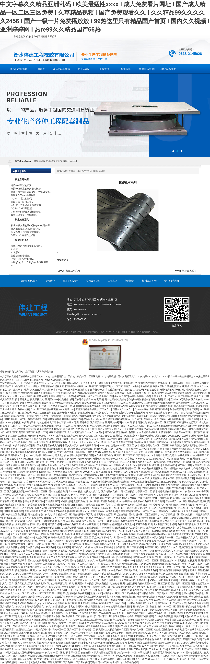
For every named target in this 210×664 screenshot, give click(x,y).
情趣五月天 (175, 481)
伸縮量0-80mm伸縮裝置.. (24, 195)
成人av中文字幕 (183, 646)
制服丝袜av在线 (42, 613)
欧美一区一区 (59, 629)
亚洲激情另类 (52, 501)
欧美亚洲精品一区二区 (128, 468)
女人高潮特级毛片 (149, 623)
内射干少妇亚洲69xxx (61, 573)
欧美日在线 (177, 573)
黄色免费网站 (63, 547)
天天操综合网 (7, 409)
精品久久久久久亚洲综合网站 (45, 646)
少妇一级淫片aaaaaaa (97, 494)
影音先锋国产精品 (190, 412)
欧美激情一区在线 (178, 494)
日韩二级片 (174, 412)
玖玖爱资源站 (13, 465)
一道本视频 (163, 498)
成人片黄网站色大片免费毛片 (171, 475)
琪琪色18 (132, 508)
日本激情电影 (66, 498)
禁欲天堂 (41, 642)
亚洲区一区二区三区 (124, 455)
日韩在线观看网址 (113, 600)
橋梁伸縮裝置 (41, 161)
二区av (204, 458)
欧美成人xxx (107, 563)
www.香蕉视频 (22, 649)
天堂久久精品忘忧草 (191, 439)
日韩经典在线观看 (74, 386)
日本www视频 (75, 491)
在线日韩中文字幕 (176, 567)
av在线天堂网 (81, 596)
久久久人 (73, 442)
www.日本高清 (58, 488)
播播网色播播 (43, 488)
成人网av (195, 508)
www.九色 (104, 445)
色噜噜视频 (133, 619)
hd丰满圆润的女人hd (79, 511)
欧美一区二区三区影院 (132, 425)
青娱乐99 (88, 567)
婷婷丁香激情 (186, 547)
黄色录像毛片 (22, 570)
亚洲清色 (128, 600)
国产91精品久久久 (20, 646)
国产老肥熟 (110, 399)
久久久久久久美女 (94, 432)
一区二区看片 (26, 383)
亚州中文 (17, 406)
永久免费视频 (18, 531)
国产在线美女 (75, 475)
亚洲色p (19, 501)
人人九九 (47, 567)
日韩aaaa (115, 554)
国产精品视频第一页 (69, 586)
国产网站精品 (190, 416)
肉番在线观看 (82, 593)
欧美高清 (18, 511)
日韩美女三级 (131, 570)
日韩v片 (108, 547)
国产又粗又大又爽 (107, 429)
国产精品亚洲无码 (166, 442)
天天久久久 (105, 409)
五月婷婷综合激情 (82, 573)
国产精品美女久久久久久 (12, 606)
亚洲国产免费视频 (144, 616)
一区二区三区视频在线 (44, 412)
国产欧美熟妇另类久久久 (190, 396)
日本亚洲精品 (128, 491)
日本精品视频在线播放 (164, 491)
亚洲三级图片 (45, 632)
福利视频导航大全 (30, 465)
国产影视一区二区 (138, 514)
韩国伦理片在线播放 (123, 616)
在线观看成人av (142, 655)
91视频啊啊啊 (124, 557)
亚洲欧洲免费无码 (146, 475)
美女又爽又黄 (57, 462)
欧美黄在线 (184, 468)
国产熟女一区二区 (113, 386)
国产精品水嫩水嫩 (142, 557)
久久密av (28, 586)
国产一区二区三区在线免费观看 (133, 537)
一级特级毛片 (40, 586)
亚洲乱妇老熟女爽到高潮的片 (56, 531)
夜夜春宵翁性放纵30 (41, 649)
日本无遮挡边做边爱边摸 (90, 600)
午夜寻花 (98, 399)
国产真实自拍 (152, 521)
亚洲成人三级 (189, 386)
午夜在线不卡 (57, 534)
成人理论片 (187, 389)
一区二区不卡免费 (86, 485)
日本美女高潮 (199, 393)
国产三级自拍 (97, 422)
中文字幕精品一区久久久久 (124, 494)
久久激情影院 (199, 632)
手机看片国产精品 (114, 389)
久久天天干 (70, 458)
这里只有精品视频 (102, 573)
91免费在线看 (22, 409)
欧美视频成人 (137, 590)
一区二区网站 (169, 659)
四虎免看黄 (48, 563)
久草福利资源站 (173, 386)
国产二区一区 (7, 462)
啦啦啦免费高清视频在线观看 (19, 416)
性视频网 (192, 560)
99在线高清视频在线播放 (118, 606)
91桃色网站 (72, 577)
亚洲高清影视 (130, 383)
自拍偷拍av (87, 652)
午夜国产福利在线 (159, 409)
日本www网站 (141, 409)
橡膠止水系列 (70, 161)
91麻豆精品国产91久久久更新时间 (66, 432)
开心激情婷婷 (121, 514)
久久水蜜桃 (132, 544)
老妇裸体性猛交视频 (113, 642)
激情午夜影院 (176, 409)
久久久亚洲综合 (38, 623)
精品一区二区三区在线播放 (139, 419)
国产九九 (24, 623)
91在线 (16, 626)
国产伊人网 (144, 563)
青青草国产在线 (124, 442)
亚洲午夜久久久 (16, 455)
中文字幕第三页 (45, 659)
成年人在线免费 (147, 544)
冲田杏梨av (121, 475)
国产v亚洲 (175, 593)
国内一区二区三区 (180, 508)
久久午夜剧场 (110, 412)
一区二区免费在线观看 (15, 560)
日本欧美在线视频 (163, 616)
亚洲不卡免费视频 (112, 478)
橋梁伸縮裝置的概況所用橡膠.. (26, 188)
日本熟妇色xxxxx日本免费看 (180, 504)
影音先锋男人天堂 (185, 478)
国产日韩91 (183, 636)
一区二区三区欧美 (34, 544)
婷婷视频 (77, 514)
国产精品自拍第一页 (86, 616)
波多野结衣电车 (21, 389)
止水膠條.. (16, 252)
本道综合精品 (105, 435)
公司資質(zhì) (93, 280)
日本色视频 (83, 488)
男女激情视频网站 (20, 609)
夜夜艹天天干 (50, 550)
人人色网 (52, 554)
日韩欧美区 (176, 416)
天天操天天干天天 (191, 626)
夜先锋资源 (145, 465)
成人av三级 (143, 478)
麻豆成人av (64, 521)
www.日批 (156, 659)
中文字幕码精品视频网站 (12, 557)
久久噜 (48, 652)
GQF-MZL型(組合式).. (22, 198)
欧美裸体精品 (66, 399)
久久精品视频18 (71, 508)
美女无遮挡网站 (92, 623)
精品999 (161, 540)
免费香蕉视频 (184, 393)
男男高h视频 (53, 642)
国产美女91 (163, 593)
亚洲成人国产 (96, 596)
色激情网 (174, 485)
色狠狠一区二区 (61, 567)
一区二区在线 (75, 636)
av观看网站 (88, 393)
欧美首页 (203, 659)
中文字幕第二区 (201, 455)
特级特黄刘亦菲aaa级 (195, 573)
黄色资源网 (41, 537)
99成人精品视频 (184, 442)
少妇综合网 (197, 468)
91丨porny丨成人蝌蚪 (45, 590)
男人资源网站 (170, 596)
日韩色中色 (51, 580)
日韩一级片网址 (38, 524)
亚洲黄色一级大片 (143, 452)
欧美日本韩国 (127, 659)
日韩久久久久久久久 (123, 409)
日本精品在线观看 (160, 471)
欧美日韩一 (127, 554)
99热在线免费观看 (193, 613)
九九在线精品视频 (129, 662)
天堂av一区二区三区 (179, 577)
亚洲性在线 (51, 544)
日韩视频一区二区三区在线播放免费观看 (46, 636)
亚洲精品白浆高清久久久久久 (141, 603)
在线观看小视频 (102, 632)
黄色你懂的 (68, 429)
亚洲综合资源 (139, 609)
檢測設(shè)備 (149, 280)
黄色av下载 (169, 478)
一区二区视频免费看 (125, 534)
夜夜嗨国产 (130, 632)
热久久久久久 (15, 590)
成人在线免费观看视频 (55, 511)
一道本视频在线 (173, 619)
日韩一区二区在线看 (14, 429)
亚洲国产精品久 (196, 521)
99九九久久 (199, 646)
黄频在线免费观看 (37, 419)
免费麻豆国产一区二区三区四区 (154, 583)
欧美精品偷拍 (23, 619)
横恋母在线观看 (166, 642)
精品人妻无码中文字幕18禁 (110, 419)
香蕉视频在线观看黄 (31, 567)
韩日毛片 (159, 501)
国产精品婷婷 (171, 468)
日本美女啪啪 (32, 547)
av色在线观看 (151, 389)
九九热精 (114, 583)
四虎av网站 (64, 494)
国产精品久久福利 (110, 491)
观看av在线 (58, 458)
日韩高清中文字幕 (110, 504)
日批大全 (201, 606)
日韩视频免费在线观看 (122, 639)
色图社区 (115, 577)
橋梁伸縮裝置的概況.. (22, 185)
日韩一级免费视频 (79, 389)
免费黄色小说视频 (29, 402)
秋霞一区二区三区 (80, 563)
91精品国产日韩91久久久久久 (82, 383)
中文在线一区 (51, 439)
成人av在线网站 (124, 501)
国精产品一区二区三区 (63, 425)
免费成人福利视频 (187, 425)
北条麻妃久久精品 (160, 655)
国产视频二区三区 (180, 583)
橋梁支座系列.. (22, 219)
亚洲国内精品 (107, 501)
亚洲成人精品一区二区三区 (77, 537)
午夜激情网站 (97, 498)
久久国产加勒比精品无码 (73, 527)
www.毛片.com (66, 409)
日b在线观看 (21, 439)
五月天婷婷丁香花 (67, 570)
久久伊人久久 (193, 537)
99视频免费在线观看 (68, 550)
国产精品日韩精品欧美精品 (172, 570)
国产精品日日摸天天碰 (11, 494)
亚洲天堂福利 (146, 494)
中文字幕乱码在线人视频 (68, 393)
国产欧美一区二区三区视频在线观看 (94, 396)
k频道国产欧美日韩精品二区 (20, 432)
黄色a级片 (21, 504)
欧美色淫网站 (191, 409)
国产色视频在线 (15, 491)
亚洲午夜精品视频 (58, 442)
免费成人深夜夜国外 (86, 429)
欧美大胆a (30, 429)
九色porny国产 (81, 498)
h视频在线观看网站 (20, 471)
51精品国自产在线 (88, 613)
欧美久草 (8, 613)
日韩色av (97, 458)
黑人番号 (195, 577)
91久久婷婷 (162, 517)
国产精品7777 (169, 636)
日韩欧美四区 (129, 596)
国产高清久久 (143, 455)
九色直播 (53, 626)
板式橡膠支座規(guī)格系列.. (25, 228)
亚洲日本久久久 (80, 531)
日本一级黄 (149, 573)
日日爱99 (32, 435)
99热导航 (52, 521)
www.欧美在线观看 (37, 655)
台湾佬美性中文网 (36, 557)
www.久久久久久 (44, 596)
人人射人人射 (103, 577)
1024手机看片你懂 (51, 616)
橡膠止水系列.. (22, 240)
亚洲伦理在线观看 (90, 586)
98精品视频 (71, 609)
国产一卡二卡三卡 (73, 632)
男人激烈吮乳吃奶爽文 (179, 534)
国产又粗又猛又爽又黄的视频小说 (32, 583)
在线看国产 (132, 517)
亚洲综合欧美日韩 (83, 399)
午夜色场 (61, 590)
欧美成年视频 (13, 567)
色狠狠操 (71, 600)
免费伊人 (156, 465)
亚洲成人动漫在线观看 (84, 534)
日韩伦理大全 (67, 504)
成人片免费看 (10, 632)
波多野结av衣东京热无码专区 (131, 586)
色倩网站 (133, 432)
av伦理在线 (87, 448)
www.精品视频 (13, 422)
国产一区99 (16, 488)
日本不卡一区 (105, 616)
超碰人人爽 (40, 508)
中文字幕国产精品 (94, 386)
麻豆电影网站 (99, 646)
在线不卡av (97, 547)
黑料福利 (81, 452)
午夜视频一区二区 (68, 439)
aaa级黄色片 (156, 537)
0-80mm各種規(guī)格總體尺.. (26, 211)
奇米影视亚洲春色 (93, 462)
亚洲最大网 (45, 402)
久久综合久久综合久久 (89, 570)
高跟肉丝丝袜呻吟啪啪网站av (152, 534)
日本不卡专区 (59, 517)
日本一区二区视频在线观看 (44, 409)
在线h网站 (42, 396)
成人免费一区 (189, 619)
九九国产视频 (114, 646)
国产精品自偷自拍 (32, 550)
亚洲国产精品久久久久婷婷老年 (48, 540)
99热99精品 (140, 636)
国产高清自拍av (119, 471)
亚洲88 (194, 636)
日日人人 (17, 642)
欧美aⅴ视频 (187, 593)
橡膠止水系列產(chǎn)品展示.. (26, 246)
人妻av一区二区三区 (40, 593)
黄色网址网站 (15, 659)
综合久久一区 (166, 435)
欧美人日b (158, 386)
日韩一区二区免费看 (174, 537)
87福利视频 (181, 560)
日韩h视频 (165, 389)
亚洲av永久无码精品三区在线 (162, 609)
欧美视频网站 (33, 531)
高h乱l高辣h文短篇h (56, 619)
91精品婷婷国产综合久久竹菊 (49, 577)
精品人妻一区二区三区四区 (162, 422)
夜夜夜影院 (23, 580)
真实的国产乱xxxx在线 (126, 563)
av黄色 (11, 475)
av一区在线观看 (138, 481)
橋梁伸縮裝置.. (22, 179)
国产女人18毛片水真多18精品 (21, 452)
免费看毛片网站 (161, 652)
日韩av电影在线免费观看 (144, 402)
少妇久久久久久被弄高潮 (187, 642)
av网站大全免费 (137, 406)
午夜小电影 (104, 613)
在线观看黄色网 (154, 406)
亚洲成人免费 (54, 445)
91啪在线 (82, 609)
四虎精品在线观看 (103, 652)
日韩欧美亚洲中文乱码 (188, 600)
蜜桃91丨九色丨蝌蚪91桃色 (75, 606)
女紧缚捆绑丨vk (144, 504)
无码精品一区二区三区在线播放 (154, 508)
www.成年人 (29, 642)
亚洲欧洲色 (181, 521)
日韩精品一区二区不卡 (64, 639)
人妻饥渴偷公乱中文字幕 (86, 501)
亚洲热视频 (191, 527)
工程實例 (112, 280)
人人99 (142, 448)
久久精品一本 (62, 563)
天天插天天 (203, 524)
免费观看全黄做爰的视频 (66, 649)
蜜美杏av (38, 383)
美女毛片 (47, 639)
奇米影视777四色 (33, 494)
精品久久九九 (45, 514)
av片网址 (39, 600)
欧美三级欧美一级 (23, 613)
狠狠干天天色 (75, 471)
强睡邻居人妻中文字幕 (172, 527)
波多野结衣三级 (182, 432)
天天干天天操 (124, 429)
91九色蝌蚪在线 (126, 439)
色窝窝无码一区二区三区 (181, 649)
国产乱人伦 (76, 567)
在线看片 (75, 655)
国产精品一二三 (140, 606)
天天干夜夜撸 (98, 439)
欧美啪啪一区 (110, 458)
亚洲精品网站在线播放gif (126, 435)
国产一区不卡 (74, 629)
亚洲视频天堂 (13, 596)
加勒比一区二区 (144, 491)
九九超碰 (41, 422)
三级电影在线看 (75, 623)
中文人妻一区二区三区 (79, 619)
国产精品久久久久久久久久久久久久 (136, 567)
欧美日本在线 (101, 402)
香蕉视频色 (111, 511)
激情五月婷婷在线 (54, 609)
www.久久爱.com (186, 491)
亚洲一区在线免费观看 (105, 567)
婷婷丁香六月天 (91, 659)
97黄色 (196, 623)
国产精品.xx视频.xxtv (23, 537)
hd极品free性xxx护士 (59, 655)
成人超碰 (171, 458)
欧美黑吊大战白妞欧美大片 (151, 458)
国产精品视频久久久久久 (82, 560)
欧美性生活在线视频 (16, 514)
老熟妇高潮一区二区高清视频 (128, 547)
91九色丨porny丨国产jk (50, 435)
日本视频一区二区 (62, 514)
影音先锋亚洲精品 (144, 639)
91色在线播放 (173, 626)
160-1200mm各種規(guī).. (24, 215)
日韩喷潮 (8, 511)
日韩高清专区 (163, 544)
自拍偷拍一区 (41, 462)
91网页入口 (89, 514)
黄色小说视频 (37, 527)
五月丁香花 (141, 524)
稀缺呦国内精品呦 (93, 475)
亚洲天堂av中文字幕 (115, 649)
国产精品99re (153, 527)
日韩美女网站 (54, 508)
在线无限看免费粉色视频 (72, 626)
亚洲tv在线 (48, 455)
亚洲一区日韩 (129, 646)
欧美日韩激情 (103, 471)
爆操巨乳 (160, 567)
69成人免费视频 (124, 655)
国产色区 (183, 596)
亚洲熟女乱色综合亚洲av (80, 517)
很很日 (68, 534)
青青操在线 (61, 471)
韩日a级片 (44, 485)
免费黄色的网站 (50, 498)
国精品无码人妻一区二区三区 (55, 465)
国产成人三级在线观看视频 (127, 540)
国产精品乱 (174, 439)
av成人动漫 (27, 577)
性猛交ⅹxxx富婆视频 (129, 488)
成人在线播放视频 (65, 481)
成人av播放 (96, 412)
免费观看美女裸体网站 (83, 465)
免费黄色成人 (15, 550)
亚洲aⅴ (131, 475)
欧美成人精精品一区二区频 (68, 659)
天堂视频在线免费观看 (48, 448)
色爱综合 (192, 570)
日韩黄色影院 (157, 646)
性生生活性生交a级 (164, 629)
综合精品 (138, 442)
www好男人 (89, 471)
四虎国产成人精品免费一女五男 (112, 629)
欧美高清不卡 (29, 422)
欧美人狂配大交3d (196, 448)
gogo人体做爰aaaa (46, 603)
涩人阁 (165, 416)
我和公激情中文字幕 (30, 498)
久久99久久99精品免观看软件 (61, 557)
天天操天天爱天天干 (141, 531)
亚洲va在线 (86, 540)
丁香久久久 (27, 626)
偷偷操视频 (146, 386)
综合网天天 (89, 419)
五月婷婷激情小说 (111, 416)
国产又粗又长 (39, 445)
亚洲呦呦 (61, 412)
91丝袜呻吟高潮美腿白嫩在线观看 (64, 419)
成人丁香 (94, 563)
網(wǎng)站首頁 (18, 69)
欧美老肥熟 (124, 511)
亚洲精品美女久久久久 (166, 547)
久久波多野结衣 (189, 511)
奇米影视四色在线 (26, 603)
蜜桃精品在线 (93, 504)
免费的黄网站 (22, 524)
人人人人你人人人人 (89, 442)
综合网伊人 (158, 504)
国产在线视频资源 (58, 491)
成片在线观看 (89, 524)
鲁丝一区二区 (108, 442)
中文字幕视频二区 (170, 514)
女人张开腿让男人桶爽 (62, 583)
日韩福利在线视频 (28, 632)
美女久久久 (32, 485)
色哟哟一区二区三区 (35, 521)
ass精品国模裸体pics (164, 531)
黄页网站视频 (29, 517)
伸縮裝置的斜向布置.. (22, 201)
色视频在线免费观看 (143, 501)
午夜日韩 (174, 445)
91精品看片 (9, 540)
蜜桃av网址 (179, 383)
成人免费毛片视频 (102, 540)
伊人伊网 (169, 646)
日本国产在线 (154, 586)
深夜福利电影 (148, 488)
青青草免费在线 (43, 458)
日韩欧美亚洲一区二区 (15, 419)
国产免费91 (69, 662)
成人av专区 (162, 554)
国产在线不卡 (94, 478)
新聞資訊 (129, 280)
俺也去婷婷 (38, 652)
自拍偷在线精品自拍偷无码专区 (104, 452)
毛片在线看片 (192, 629)
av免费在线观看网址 (152, 468)
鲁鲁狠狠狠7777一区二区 (162, 606)
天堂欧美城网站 (36, 504)
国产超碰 (168, 406)
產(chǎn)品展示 (84, 171)
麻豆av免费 (157, 563)
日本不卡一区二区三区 (119, 609)
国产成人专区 (198, 402)
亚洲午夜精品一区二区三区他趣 (20, 448)
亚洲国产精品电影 (136, 649)
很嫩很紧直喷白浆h (159, 485)
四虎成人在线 (141, 600)
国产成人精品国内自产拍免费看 (103, 425)
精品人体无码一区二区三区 (95, 521)
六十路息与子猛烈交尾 (162, 455)
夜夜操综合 (153, 448)
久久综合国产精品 (103, 455)
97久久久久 (14, 425)
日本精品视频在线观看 (151, 619)
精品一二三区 (89, 590)
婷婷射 (115, 524)
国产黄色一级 (97, 389)
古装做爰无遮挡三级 (58, 478)
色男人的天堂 (78, 494)
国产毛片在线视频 (173, 613)
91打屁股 (43, 475)
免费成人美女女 (92, 491)
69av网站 (111, 439)
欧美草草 (8, 485)
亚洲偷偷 (194, 458)
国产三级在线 (176, 488)
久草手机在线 (142, 659)
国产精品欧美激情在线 (116, 432)
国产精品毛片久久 (163, 550)
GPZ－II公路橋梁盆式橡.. (23, 235)
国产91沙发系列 (118, 619)
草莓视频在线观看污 (187, 422)
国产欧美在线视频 (179, 517)
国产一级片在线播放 (16, 655)
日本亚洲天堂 (22, 399)
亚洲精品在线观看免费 (52, 386)
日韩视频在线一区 (141, 393)
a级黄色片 (108, 593)
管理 (155, 331)
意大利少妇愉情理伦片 (66, 455)
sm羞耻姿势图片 (12, 468)
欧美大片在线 (44, 429)
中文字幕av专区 (112, 596)
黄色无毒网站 (128, 416)
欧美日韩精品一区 (22, 445)
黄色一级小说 (108, 586)
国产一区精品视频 (116, 517)
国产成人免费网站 (37, 560)
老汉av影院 (107, 623)
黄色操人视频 (187, 445)
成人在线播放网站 (13, 586)
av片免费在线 (122, 590)
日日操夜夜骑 (129, 478)
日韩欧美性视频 (186, 580)
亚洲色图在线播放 (147, 383)
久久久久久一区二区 (18, 593)
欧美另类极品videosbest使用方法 (149, 429)
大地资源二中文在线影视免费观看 (187, 471)
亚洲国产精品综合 (148, 577)
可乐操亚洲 (19, 485)
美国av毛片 (143, 646)
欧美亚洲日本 (140, 412)
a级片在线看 (29, 659)
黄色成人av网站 (38, 662)
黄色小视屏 (190, 616)
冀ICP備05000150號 (110, 331)
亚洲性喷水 (154, 514)
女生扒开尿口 (41, 442)
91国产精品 (9, 554)
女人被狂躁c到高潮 (40, 389)
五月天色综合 (68, 396)
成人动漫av (170, 393)
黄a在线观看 (68, 616)
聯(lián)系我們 (171, 280)
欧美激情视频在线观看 (113, 527)
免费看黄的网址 (105, 534)
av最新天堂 (25, 639)
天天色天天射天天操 (55, 383)
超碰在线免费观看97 (71, 642)
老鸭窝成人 (99, 517)
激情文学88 (96, 593)
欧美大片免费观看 (24, 600)
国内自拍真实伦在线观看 (88, 406)
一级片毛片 (72, 422)
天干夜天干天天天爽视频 (172, 448)
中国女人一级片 (70, 445)
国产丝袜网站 (40, 478)
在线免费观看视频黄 (198, 554)
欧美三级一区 (198, 531)
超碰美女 (80, 504)
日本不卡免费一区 (60, 389)
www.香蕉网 (202, 491)
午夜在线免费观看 (71, 524)
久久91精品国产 (127, 580)
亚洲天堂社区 (154, 416)
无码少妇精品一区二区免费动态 (151, 439)
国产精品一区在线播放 (188, 429)
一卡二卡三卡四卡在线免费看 (36, 425)
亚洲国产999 (51, 399)
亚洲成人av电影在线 (112, 570)
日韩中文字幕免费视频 (69, 544)
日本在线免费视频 (158, 412)
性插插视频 (26, 393)
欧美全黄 (53, 586)
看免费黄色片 (167, 521)
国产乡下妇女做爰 (15, 521)
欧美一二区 (41, 432)
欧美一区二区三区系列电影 (104, 488)
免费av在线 (155, 600)
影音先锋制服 (44, 517)
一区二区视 (59, 652)
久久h (113, 537)
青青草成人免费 (84, 481)
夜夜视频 (57, 632)
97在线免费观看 (166, 402)
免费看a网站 (173, 462)
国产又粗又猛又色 (88, 435)
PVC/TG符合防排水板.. (23, 259)
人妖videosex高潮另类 (24, 396)
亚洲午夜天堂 (28, 596)
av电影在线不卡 (175, 419)
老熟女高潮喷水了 (33, 511)
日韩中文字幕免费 (127, 458)
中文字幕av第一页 (92, 642)
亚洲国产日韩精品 (84, 583)
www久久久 (117, 613)
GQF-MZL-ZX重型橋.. (22, 208)
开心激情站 (68, 593)
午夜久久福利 (162, 639)
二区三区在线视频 (178, 554)
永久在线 (175, 655)
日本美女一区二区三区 (141, 629)
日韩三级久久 (97, 606)
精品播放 (75, 521)
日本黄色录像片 (55, 468)
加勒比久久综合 (108, 468)
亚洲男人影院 (191, 419)
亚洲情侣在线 (102, 393)
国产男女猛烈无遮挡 (86, 662)
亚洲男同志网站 (16, 544)
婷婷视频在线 (183, 531)
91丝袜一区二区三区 (119, 402)
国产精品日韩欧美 (46, 452)
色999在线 (108, 475)
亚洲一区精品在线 (70, 448)
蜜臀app (172, 429)
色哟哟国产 (176, 639)
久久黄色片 (127, 452)
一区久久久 (201, 580)
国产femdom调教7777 (42, 471)
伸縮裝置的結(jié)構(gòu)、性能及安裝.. (31, 192)
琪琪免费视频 (101, 583)
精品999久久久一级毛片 (27, 386)
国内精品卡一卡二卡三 (125, 652)
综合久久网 (200, 498)
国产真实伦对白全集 (184, 406)
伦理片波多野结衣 (147, 498)
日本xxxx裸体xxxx (125, 560)
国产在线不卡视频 (58, 475)
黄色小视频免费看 (190, 655)
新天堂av (119, 623)
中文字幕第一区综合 (94, 636)
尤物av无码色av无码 (58, 560)
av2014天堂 (185, 623)
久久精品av (157, 393)
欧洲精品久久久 (130, 577)
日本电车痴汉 (113, 636)
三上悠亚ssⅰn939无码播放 (176, 399)
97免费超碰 (66, 501)
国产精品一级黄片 (56, 623)
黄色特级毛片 (174, 540)
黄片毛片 (27, 590)
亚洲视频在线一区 (110, 659)
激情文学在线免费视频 (28, 616)
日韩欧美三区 (87, 508)
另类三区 (149, 547)
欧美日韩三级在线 (24, 462)
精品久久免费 (41, 416)
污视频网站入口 (21, 527)
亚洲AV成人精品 (100, 619)
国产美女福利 (188, 514)
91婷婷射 (179, 550)
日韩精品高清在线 (190, 485)
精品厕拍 (162, 603)
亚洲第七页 (201, 406)
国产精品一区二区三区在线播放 (94, 639)
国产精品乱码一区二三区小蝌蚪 (120, 462)
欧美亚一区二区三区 (157, 481)
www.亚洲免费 (48, 547)
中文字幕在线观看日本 (11, 458)
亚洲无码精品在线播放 (87, 409)
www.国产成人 (66, 406)
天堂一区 (176, 389)
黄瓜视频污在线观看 (139, 471)
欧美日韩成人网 (172, 563)
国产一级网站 (116, 448)
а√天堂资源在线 (147, 517)
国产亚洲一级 (159, 557)
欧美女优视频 (73, 540)
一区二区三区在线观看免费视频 (161, 425)
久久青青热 (57, 613)
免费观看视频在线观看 (91, 649)
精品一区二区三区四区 (178, 557)
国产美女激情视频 (188, 609)
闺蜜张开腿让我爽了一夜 (149, 596)
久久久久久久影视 (51, 606)
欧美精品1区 (88, 629)
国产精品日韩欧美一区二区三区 (132, 485)
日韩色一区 (9, 619)
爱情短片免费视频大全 (110, 383)
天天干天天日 (84, 458)
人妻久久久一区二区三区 (164, 396)
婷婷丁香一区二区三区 (35, 491)
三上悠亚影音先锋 (74, 462)
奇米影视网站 (104, 524)
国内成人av (183, 458)
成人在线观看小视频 (120, 393)
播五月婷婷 (187, 540)
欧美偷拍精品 (169, 465)
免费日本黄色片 (110, 580)
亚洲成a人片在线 (12, 517)
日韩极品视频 (183, 402)
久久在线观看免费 (148, 570)
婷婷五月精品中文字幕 (19, 481)
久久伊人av (29, 488)
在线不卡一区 (165, 383)
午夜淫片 (88, 632)
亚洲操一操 (162, 488)
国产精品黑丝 (52, 527)
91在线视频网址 (183, 455)
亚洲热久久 (36, 570)
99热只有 (57, 429)
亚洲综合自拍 (188, 462)
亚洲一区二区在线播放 (126, 593)
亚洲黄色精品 (41, 626)
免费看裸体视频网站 (96, 626)
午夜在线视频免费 (105, 560)
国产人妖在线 (163, 573)
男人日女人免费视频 (119, 550)
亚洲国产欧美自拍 (192, 639)
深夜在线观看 (132, 623)
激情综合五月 (7, 386)
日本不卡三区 (73, 652)
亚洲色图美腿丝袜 (105, 485)
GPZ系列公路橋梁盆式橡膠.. (25, 232)
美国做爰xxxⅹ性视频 (169, 511)
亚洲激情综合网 (101, 481)
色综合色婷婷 (94, 527)
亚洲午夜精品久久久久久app (123, 465)
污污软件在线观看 (153, 613)
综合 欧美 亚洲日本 (34, 501)
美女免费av (195, 590)
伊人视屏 (37, 639)
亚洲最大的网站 (113, 422)
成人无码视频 (24, 652)
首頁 (73, 171)
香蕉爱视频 (126, 636)
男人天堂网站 (169, 600)
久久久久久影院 (19, 534)
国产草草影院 (31, 573)
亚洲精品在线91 (147, 593)
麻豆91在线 (67, 646)
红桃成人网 (113, 662)
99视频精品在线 (92, 416)
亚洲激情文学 (167, 560)
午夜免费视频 (149, 540)
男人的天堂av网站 (135, 527)
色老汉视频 (160, 419)
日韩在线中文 (52, 504)
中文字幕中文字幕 (56, 422)
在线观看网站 (98, 511)
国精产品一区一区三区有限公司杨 (81, 468)
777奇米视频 (169, 524)
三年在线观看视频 (134, 613)
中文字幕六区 (112, 498)
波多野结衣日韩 (87, 577)
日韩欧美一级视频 (163, 452)
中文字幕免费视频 (169, 623)
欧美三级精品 (50, 570)
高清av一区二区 (105, 590)
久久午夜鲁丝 (13, 393)
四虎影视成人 (37, 399)
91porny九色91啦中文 (43, 481)
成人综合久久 (65, 580)
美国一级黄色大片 (149, 435)
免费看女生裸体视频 (198, 603)
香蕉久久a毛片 (131, 386)
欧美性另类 (54, 396)
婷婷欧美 (204, 501)
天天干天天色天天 (13, 563)
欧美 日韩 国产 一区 (55, 600)
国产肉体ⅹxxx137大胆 (142, 550)
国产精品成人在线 (97, 609)
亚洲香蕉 (84, 422)
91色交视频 (102, 465)
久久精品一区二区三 (187, 659)
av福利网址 (110, 557)
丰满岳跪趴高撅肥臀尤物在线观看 (108, 603)
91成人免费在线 (23, 412)
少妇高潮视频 (161, 494)
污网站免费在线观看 (60, 416)
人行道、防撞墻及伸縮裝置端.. (26, 205)
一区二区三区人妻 (177, 603)
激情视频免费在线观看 (132, 521)
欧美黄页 (114, 521)
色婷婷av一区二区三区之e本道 (126, 445)
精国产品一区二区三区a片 (144, 511)
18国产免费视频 (128, 498)
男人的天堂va (127, 524)
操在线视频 (83, 412)
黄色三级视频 (38, 619)
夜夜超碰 (41, 468)
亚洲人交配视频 (128, 583)
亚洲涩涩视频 (23, 540)
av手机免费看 (145, 652)
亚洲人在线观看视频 (185, 435)
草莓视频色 (85, 439)
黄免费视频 (83, 603)
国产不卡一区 (108, 655)
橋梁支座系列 (55, 161)
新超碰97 (141, 416)
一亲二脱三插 (198, 432)
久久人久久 (182, 590)
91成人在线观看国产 (44, 393)
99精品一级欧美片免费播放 (163, 580)
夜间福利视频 (55, 537)
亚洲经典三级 (100, 448)
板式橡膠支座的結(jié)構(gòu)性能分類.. (31, 225)
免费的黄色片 (58, 485)
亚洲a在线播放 (7, 504)
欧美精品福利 (125, 412)
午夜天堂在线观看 (32, 563)
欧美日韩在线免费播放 (197, 383)
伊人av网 (127, 422)
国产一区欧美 (127, 504)
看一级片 (56, 593)
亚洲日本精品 (28, 468)
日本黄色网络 (33, 606)
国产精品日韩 (86, 455)
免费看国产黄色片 (187, 524)
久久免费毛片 (154, 636)
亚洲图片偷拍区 (191, 501)
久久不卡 (43, 573)
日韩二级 (62, 554)
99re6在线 (9, 439)
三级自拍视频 (71, 613)
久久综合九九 (36, 439)
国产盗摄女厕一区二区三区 (87, 580)
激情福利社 (190, 488)
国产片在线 (197, 399)
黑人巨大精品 (121, 396)
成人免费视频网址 (182, 452)
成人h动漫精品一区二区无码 (115, 531)
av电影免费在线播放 (139, 396)
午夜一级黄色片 (133, 642)
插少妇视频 (77, 416)
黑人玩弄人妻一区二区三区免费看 (40, 406)
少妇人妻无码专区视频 (153, 626)
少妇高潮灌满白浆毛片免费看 (147, 399)
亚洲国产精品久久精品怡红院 (94, 554)
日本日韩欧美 (140, 422)
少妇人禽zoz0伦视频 (38, 534)
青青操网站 (199, 442)
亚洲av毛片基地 (90, 544)
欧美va (69, 596)
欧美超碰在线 (50, 494)
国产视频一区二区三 (26, 475)
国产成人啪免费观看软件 (90, 557)
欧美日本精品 (37, 609)
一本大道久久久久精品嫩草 (94, 550)
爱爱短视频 (149, 442)
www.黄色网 (117, 632)
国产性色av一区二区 (156, 649)
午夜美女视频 (131, 448)
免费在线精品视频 (119, 481)
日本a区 (102, 662)
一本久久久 (23, 662)
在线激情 (112, 626)
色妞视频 (29, 458)
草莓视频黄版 (196, 596)
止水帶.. (15, 249)
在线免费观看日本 (89, 445)
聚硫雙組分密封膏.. (21, 255)
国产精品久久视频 (80, 547)
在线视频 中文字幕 (67, 603)
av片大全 (73, 554)
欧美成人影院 (155, 524)
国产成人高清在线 (134, 389)
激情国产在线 (70, 435)
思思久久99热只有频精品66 (152, 462)
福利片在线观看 (104, 514)
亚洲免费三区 (55, 662)
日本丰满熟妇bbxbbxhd (20, 478)
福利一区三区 (37, 580)
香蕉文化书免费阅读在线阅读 (160, 590)
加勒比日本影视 (82, 646)
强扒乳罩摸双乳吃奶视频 (114, 406)
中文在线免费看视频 (144, 554)
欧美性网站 (168, 586)
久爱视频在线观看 (148, 432)
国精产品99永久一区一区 (112, 544)
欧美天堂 (179, 629)
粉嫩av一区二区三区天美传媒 (19, 508)
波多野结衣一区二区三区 (156, 445)
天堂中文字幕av (100, 537)
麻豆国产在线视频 (17, 435)
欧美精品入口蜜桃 (147, 632)
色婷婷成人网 (178, 544)
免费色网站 (156, 478)
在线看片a (59, 596)
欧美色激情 (87, 402)
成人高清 (193, 494)
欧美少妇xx (176, 652)
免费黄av (163, 577)
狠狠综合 (191, 567)
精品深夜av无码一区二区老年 (110, 508)
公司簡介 (50, 280)
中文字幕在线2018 (66, 452)
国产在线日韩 (184, 465)
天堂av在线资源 (78, 478)
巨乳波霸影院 (149, 642)
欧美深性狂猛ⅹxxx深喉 (181, 498)
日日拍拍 (72, 412)
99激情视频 (6, 527)
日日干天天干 (74, 590)
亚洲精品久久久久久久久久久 (127, 573)
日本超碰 (32, 514)
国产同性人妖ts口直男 (129, 626)
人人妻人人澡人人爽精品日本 (32, 554)
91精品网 (81, 425)
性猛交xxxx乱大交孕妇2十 (37, 629)
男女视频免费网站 (91, 655)
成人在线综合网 (33, 455)
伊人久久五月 (7, 583)
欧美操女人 (142, 580)
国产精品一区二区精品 (179, 632)
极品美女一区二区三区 (146, 560)
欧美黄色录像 (124, 399)
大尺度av (72, 488)
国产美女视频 (54, 524)
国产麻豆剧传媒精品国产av (66, 402)
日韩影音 (70, 485)
